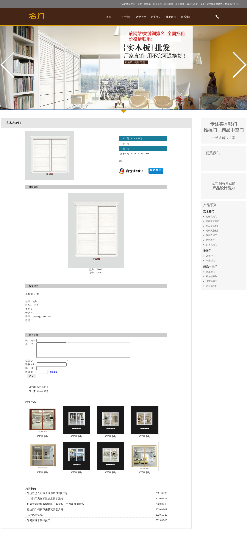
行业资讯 (156, 16)
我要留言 (171, 16)
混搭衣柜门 (211, 235)
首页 (108, 16)
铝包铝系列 (211, 276)
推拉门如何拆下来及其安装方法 (45, 512)
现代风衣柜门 (212, 230)
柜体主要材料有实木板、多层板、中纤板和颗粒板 (55, 506)
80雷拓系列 (211, 281)
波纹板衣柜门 (212, 221)
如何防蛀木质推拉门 (38, 523)
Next (239, 64)
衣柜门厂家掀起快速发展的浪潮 (45, 501)
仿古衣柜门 (211, 240)
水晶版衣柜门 (212, 226)
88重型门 (210, 271)
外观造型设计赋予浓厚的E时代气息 (47, 496)
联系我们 (186, 16)
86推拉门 (210, 256)
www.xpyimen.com (42, 316)
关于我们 (126, 16)
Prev (8, 64)
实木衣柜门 (42, 389)
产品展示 (141, 16)
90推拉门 (210, 260)
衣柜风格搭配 (35, 517)
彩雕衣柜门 (211, 216)
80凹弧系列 (42, 439)
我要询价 (155, 170)
